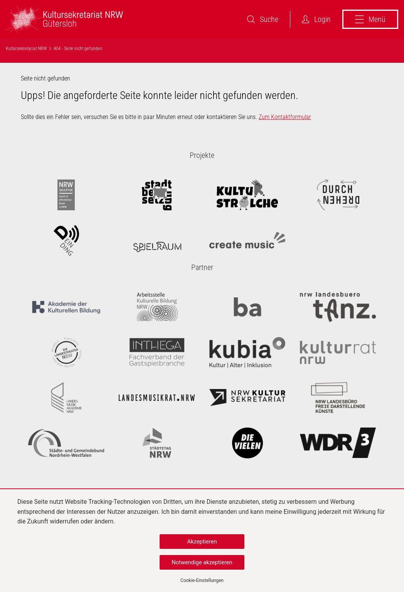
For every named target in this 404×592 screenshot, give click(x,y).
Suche (262, 19)
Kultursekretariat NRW (26, 48)
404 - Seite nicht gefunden (78, 48)
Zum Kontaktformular (285, 117)
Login (316, 19)
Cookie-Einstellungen (202, 580)
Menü (370, 19)
